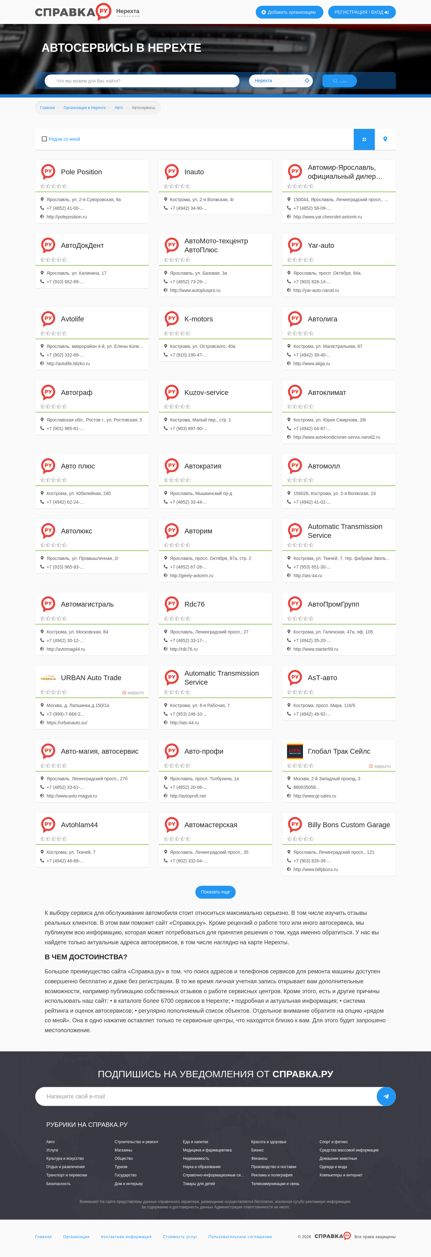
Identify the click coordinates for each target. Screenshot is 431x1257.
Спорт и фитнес (334, 1147)
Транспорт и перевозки (66, 1181)
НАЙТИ (344, 84)
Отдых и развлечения (65, 1172)
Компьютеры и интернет (341, 1181)
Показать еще (215, 897)
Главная (43, 1242)
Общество (124, 1164)
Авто (50, 1147)
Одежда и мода (333, 1172)
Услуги (52, 1155)
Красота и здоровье (268, 1147)
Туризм (121, 1172)
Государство (126, 1181)
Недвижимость (196, 1164)
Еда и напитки (195, 1147)
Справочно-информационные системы (217, 1181)
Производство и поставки (273, 1172)
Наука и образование (202, 1172)
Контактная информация (126, 1242)
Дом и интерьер (129, 1189)
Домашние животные (338, 1164)
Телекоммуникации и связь (275, 1189)
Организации (76, 1242)
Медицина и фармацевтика (207, 1155)
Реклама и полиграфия (271, 1181)
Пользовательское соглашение (240, 1242)
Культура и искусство (65, 1164)
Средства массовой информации (349, 1155)
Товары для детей (199, 1189)
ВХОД (380, 12)
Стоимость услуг (180, 1242)
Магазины (123, 1155)
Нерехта (128, 11)
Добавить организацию (288, 12)
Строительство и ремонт (136, 1147)
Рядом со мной (64, 144)
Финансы (259, 1164)
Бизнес (257, 1155)
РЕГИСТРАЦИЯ (351, 12)
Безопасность (58, 1189)
